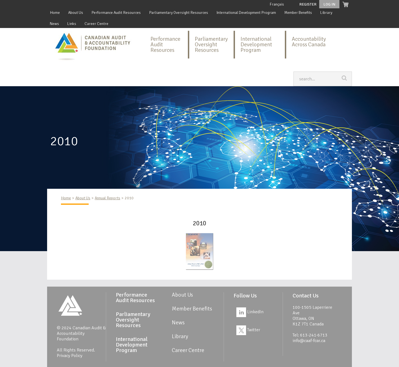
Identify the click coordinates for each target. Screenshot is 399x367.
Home (55, 12)
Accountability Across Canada (309, 41)
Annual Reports (107, 198)
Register (307, 4)
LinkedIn (250, 312)
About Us (75, 12)
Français (277, 4)
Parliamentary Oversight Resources (178, 12)
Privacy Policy (69, 355)
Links (71, 23)
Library (326, 12)
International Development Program (246, 12)
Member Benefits (298, 12)
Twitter (248, 330)
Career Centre (96, 23)
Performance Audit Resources (116, 12)
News (54, 23)
